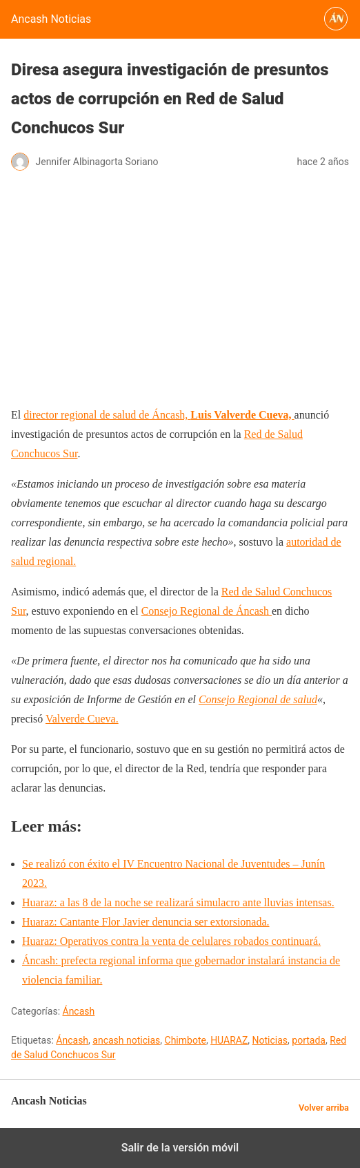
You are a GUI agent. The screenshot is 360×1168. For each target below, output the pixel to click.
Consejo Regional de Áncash (206, 611)
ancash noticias (126, 1040)
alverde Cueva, (257, 415)
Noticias (270, 1040)
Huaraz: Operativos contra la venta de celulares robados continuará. (171, 941)
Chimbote (185, 1040)
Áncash (79, 1011)
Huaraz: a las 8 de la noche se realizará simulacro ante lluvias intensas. (178, 902)
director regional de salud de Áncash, (122, 415)
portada (309, 1040)
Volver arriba (324, 1107)
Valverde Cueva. (82, 719)
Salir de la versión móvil (180, 1147)
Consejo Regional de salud (258, 699)
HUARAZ (229, 1040)
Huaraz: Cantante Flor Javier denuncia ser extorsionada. (146, 922)
